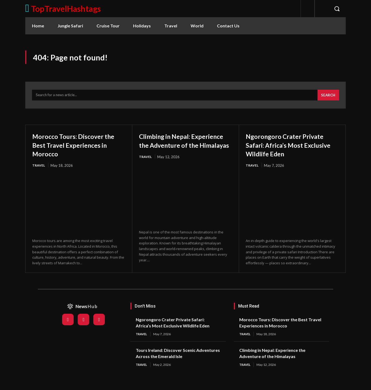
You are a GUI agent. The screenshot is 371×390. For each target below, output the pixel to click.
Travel (38, 169)
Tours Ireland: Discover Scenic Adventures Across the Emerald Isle (175, 362)
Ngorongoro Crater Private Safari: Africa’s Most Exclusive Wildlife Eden (292, 148)
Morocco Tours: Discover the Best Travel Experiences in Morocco (74, 148)
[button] (336, 8)
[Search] (327, 98)
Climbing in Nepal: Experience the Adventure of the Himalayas (184, 148)
